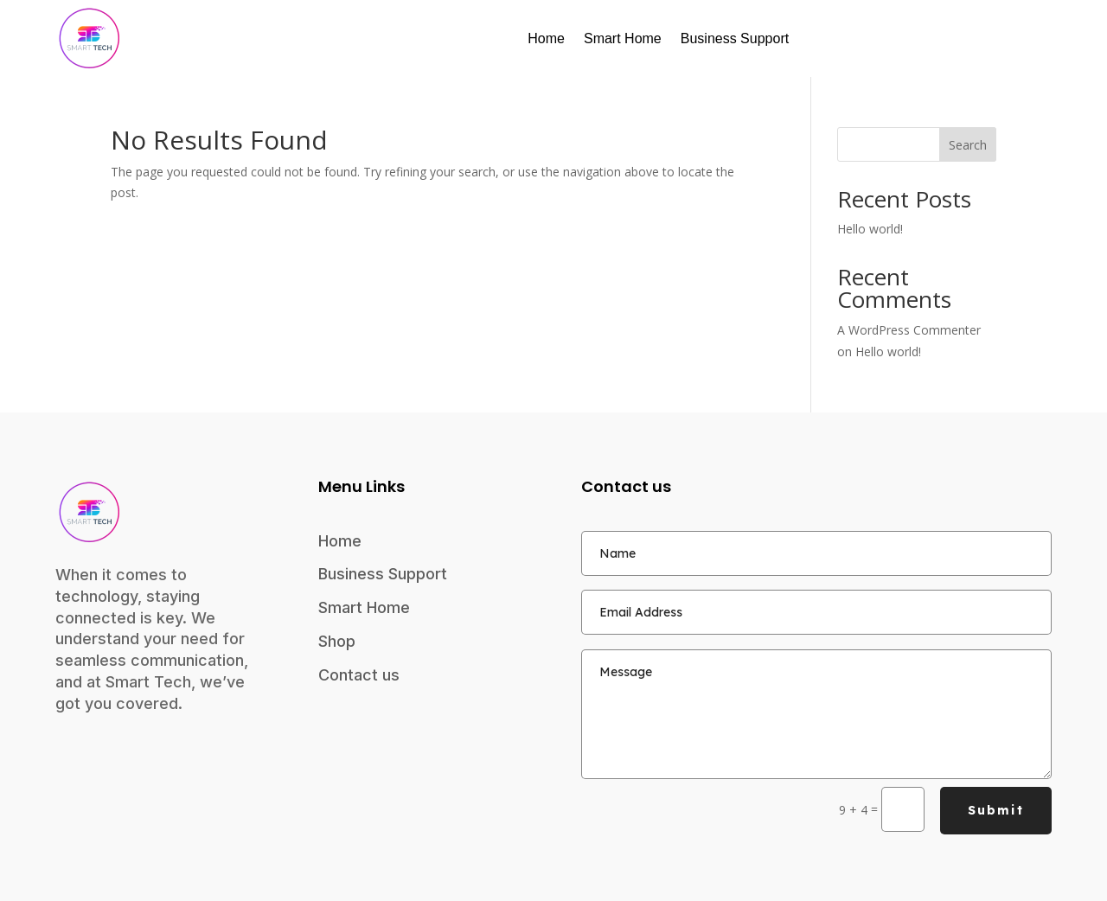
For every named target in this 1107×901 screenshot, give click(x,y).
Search (968, 145)
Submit (996, 810)
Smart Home (623, 38)
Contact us (359, 675)
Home (546, 38)
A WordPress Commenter (909, 330)
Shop (336, 641)
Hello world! (870, 228)
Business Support (735, 38)
